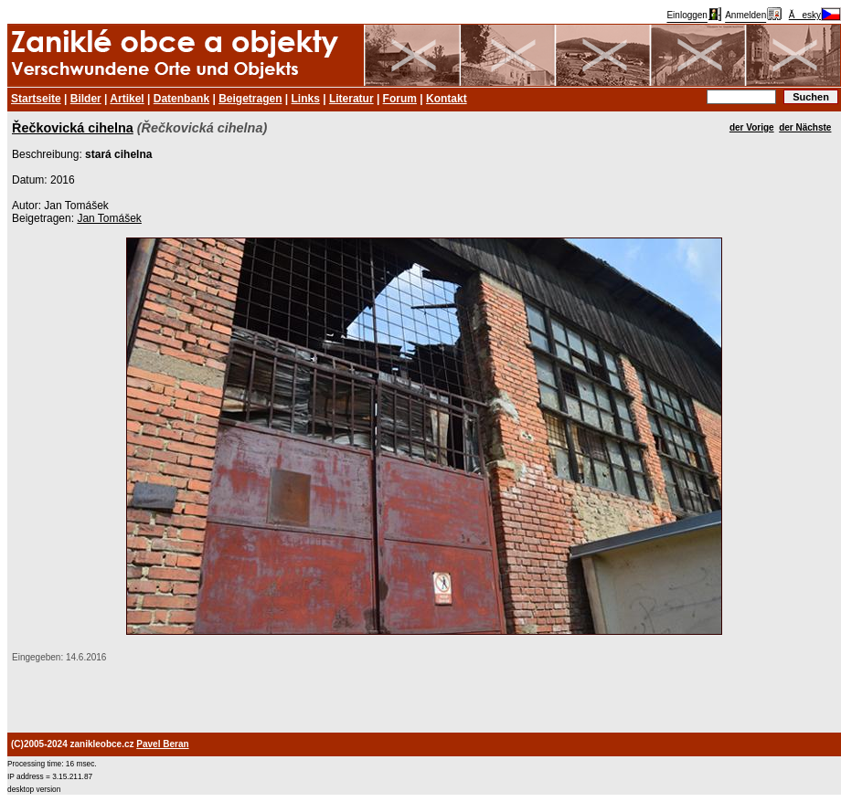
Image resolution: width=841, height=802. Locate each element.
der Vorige (751, 127)
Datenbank (181, 98)
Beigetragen (250, 98)
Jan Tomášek (109, 218)
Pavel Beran (162, 744)
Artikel (127, 98)
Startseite (36, 98)
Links (306, 98)
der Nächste (805, 127)
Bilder (85, 98)
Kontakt (446, 98)
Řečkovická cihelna (72, 128)
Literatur (351, 98)
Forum (400, 98)
